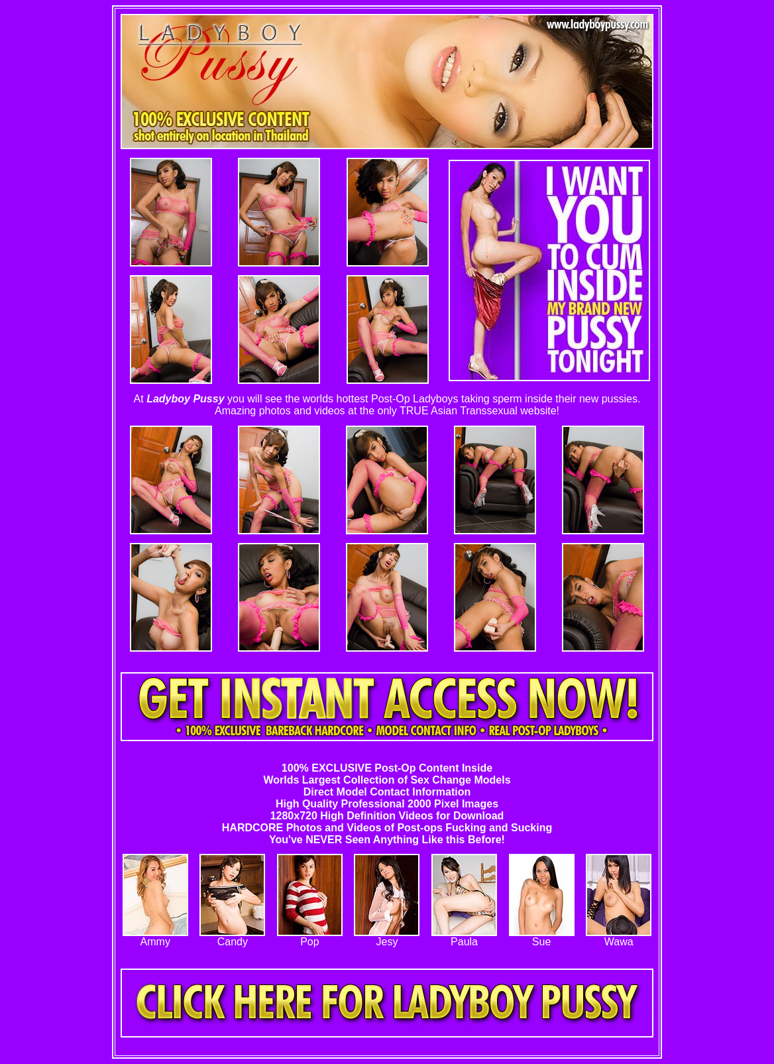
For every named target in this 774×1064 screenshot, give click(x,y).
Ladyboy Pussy (185, 398)
